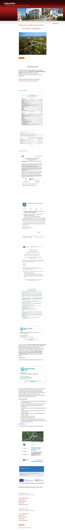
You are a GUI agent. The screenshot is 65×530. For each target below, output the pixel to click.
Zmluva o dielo (21, 502)
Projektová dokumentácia (23, 504)
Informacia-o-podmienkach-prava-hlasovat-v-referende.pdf (29, 79)
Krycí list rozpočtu (22, 499)
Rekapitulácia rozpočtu (23, 501)
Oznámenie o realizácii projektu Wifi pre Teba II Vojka (31, 487)
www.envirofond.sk (22, 357)
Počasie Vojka (55, 23)
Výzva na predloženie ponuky (24, 513)
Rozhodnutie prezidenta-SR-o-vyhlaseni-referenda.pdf (28, 80)
